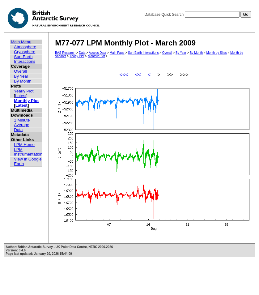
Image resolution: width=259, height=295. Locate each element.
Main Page (117, 52)
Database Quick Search (197, 14)
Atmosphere (25, 47)
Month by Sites (216, 52)
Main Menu (21, 42)
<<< (124, 74)
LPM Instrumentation (28, 151)
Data (18, 129)
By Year (21, 76)
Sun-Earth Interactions (24, 59)
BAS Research (65, 52)
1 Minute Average (22, 122)
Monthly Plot (26, 100)
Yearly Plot (23, 91)
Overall (20, 71)
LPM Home (24, 144)
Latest (20, 95)
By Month (22, 81)
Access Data (97, 52)
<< (138, 74)
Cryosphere (24, 51)
